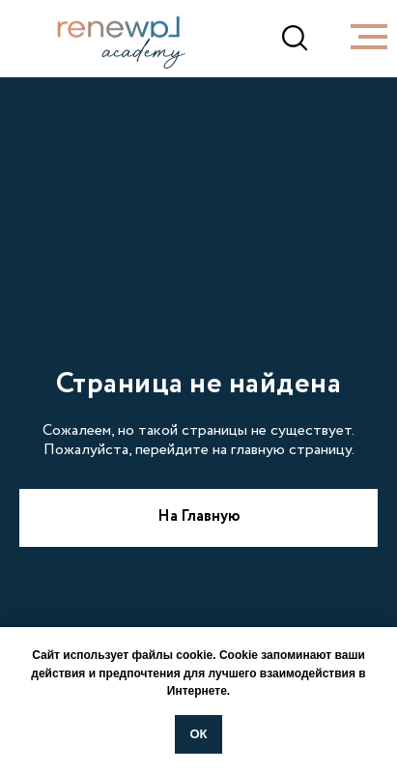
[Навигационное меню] (369, 36)
